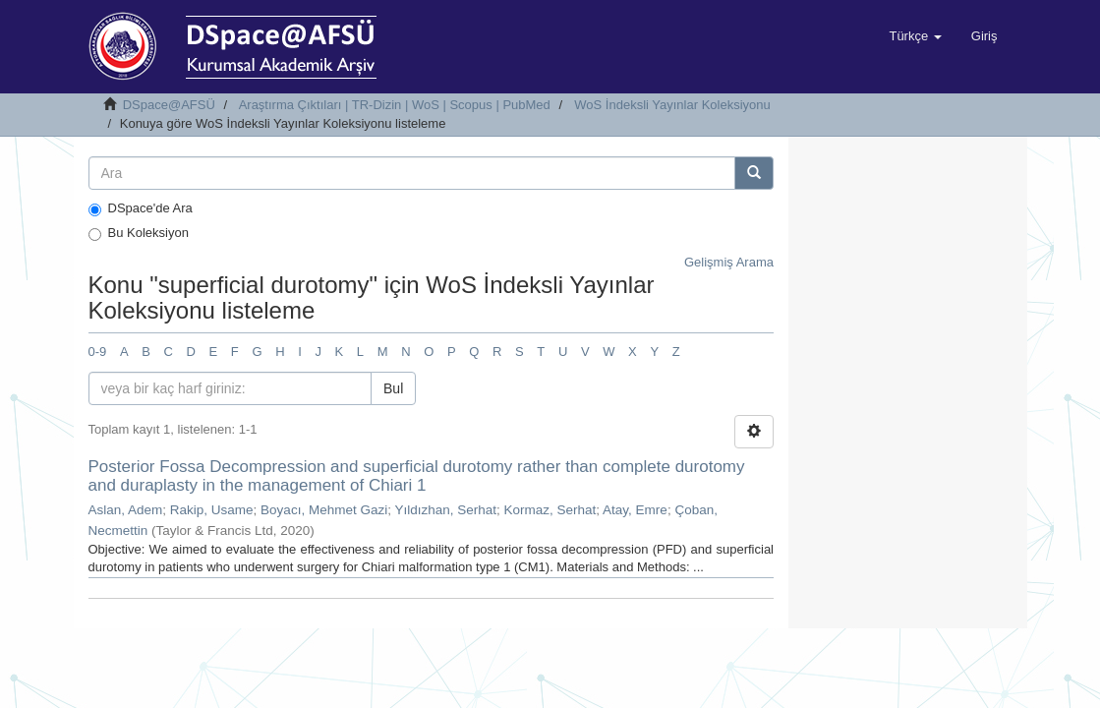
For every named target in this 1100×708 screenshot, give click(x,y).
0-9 (97, 351)
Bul (393, 388)
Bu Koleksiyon (138, 233)
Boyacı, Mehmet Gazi (324, 509)
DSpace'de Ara (140, 208)
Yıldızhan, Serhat (445, 509)
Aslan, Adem (125, 509)
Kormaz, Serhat (550, 509)
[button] (914, 36)
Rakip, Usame (212, 509)
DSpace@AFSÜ (169, 104)
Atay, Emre (635, 509)
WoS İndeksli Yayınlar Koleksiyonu (672, 104)
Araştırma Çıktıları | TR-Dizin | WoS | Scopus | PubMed (394, 104)
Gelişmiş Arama (729, 262)
